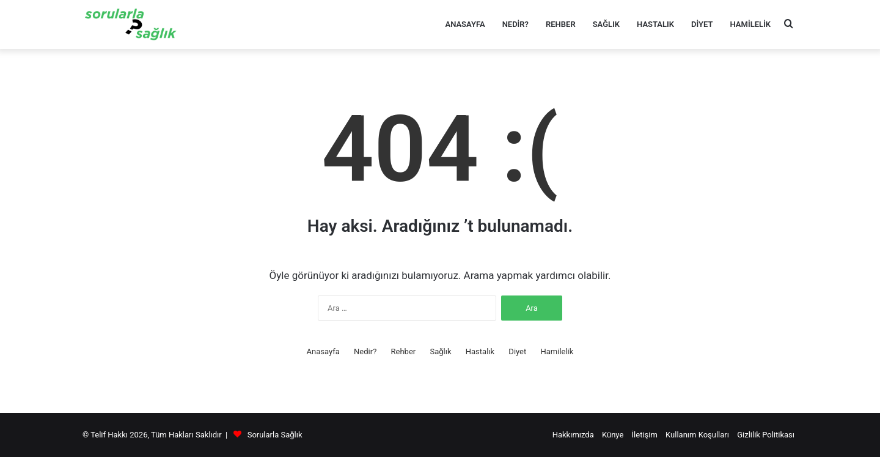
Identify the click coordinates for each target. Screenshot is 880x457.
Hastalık (655, 24)
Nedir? (515, 24)
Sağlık (606, 24)
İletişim (645, 434)
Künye (612, 434)
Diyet (702, 24)
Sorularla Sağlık (275, 434)
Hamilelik (750, 24)
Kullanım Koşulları (697, 434)
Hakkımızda (573, 434)
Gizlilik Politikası (765, 434)
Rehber (561, 24)
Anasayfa (465, 24)
